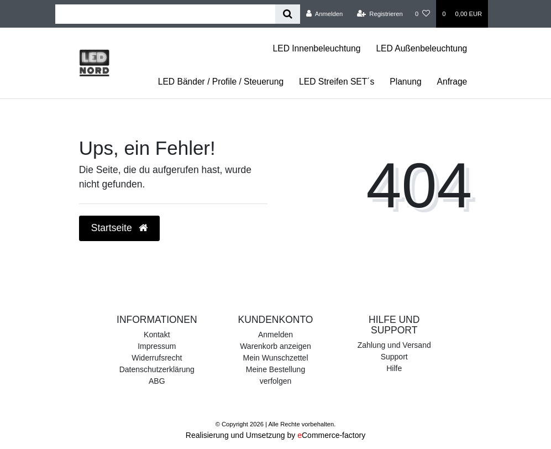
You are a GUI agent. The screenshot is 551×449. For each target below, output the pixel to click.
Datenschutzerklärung (157, 369)
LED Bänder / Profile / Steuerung (221, 81)
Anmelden (275, 334)
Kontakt (157, 334)
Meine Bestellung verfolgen (275, 375)
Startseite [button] (119, 227)
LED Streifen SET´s (336, 81)
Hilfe (394, 368)
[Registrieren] (380, 14)
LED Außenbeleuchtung (421, 48)
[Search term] (165, 14)
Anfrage (452, 81)
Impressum (157, 346)
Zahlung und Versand (394, 345)
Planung (405, 81)
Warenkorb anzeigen (275, 346)
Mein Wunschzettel (275, 357)
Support (394, 356)
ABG (157, 381)
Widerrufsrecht (157, 357)
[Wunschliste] (422, 14)
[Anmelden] (324, 14)
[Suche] (287, 14)
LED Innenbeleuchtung (317, 48)
